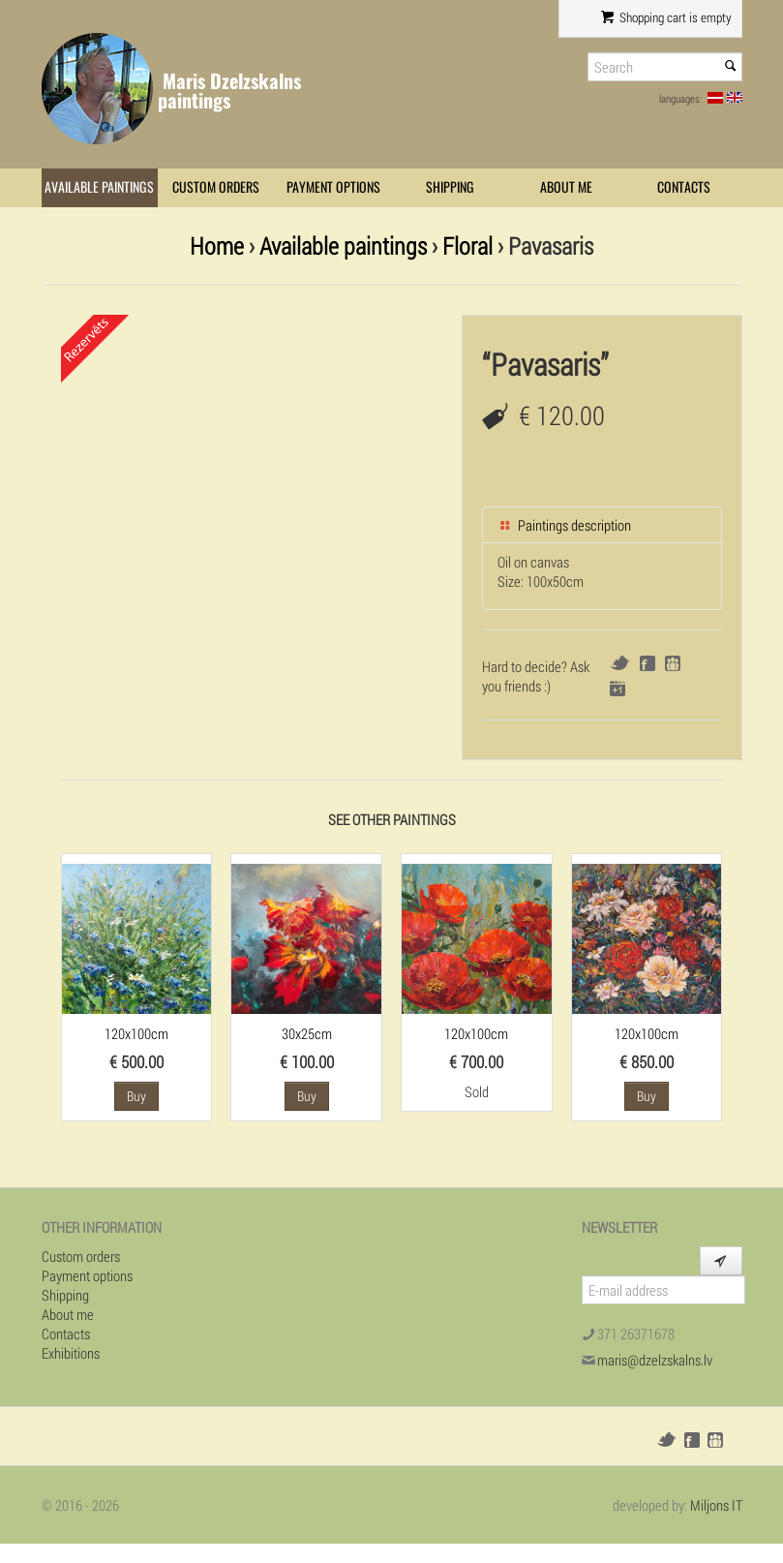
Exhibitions (71, 1353)
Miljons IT (716, 1505)
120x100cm (136, 1033)
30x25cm (307, 1033)
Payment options (333, 187)
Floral (467, 245)
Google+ (617, 688)
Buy (136, 1096)
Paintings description (564, 525)
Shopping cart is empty (665, 17)
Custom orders (215, 187)
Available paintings (99, 187)
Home (217, 245)
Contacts (683, 187)
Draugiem (672, 663)
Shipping (450, 187)
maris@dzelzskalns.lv (654, 1359)
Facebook (647, 663)
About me (566, 187)
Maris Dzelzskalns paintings (229, 90)
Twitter (620, 663)
